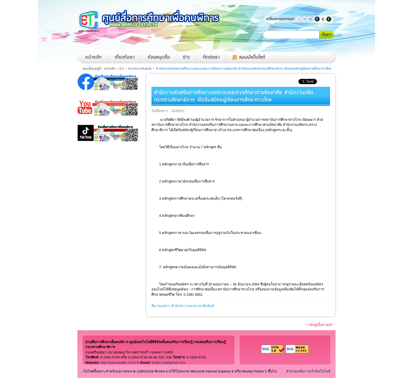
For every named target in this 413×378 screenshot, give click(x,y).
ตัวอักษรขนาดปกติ (298, 19)
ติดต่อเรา (211, 57)
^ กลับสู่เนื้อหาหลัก (319, 325)
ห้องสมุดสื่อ (159, 57)
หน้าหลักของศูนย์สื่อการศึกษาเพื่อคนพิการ (155, 21)
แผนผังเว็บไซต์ (252, 57)
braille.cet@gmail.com (168, 363)
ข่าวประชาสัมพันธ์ (139, 68)
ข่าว (186, 57)
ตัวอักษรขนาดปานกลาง (304, 19)
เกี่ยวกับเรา (125, 57)
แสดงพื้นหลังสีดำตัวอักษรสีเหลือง (328, 19)
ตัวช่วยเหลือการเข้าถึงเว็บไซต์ (308, 371)
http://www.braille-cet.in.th (120, 363)
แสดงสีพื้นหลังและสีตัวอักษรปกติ (323, 19)
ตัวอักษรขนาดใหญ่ (310, 19)
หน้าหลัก (93, 57)
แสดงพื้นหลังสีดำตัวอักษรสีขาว (317, 19)
